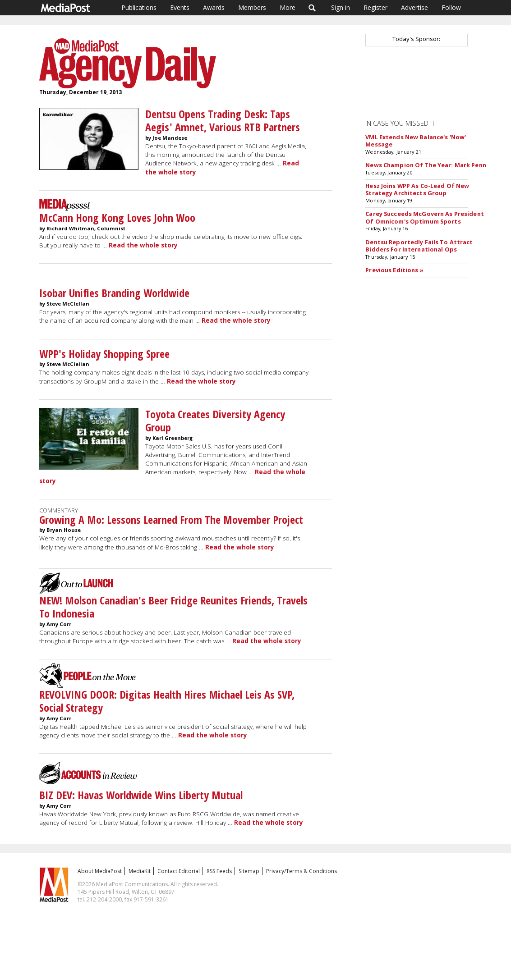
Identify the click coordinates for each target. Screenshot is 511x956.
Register (375, 7)
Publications (139, 7)
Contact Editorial (178, 871)
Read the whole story (143, 245)
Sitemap (249, 871)
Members (252, 7)
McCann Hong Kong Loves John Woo (117, 217)
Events (179, 7)
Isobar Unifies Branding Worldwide (114, 292)
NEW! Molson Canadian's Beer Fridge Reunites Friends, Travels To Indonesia (173, 607)
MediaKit (140, 871)
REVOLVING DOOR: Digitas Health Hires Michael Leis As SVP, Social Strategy (167, 701)
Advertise (414, 7)
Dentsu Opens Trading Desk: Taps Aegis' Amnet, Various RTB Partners (222, 120)
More (287, 7)
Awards (214, 7)
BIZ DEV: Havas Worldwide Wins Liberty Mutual (141, 794)
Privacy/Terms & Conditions (301, 871)
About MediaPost (100, 871)
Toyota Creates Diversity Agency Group (215, 421)
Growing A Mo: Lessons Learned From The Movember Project (171, 519)
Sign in (340, 7)
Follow (451, 7)
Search (312, 7)
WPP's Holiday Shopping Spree (104, 353)
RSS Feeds (219, 871)
